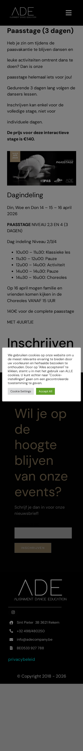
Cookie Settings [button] (20, 391)
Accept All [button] (45, 391)
